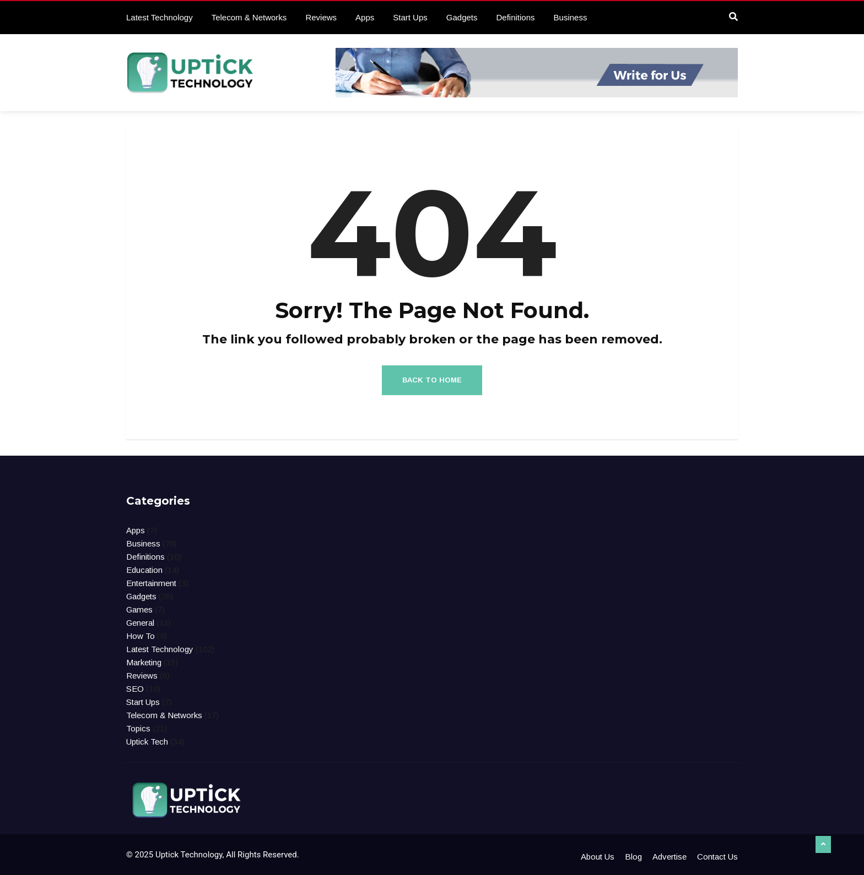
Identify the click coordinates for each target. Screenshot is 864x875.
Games (139, 609)
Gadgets (462, 17)
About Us (597, 856)
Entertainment (151, 583)
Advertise (669, 856)
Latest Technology (159, 17)
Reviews (321, 17)
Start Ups (410, 17)
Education (144, 570)
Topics (138, 728)
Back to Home (432, 380)
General (140, 622)
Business (570, 17)
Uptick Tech (147, 741)
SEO (135, 688)
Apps (364, 17)
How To (140, 636)
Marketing (143, 662)
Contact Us (717, 856)
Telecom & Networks (249, 17)
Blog (633, 856)
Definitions (515, 17)
